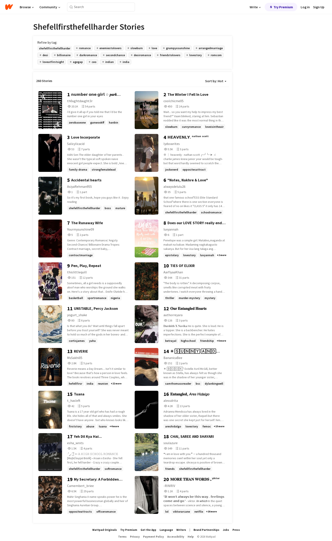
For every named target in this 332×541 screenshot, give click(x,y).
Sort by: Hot (215, 81)
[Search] (71, 7)
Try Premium (281, 7)
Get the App (148, 530)
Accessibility (175, 536)
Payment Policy (153, 536)
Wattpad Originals (104, 530)
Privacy (135, 536)
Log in (305, 7)
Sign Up (318, 7)
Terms (122, 536)
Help (191, 536)
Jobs (226, 530)
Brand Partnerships (206, 530)
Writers (181, 530)
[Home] (9, 7)
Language (166, 530)
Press (236, 530)
